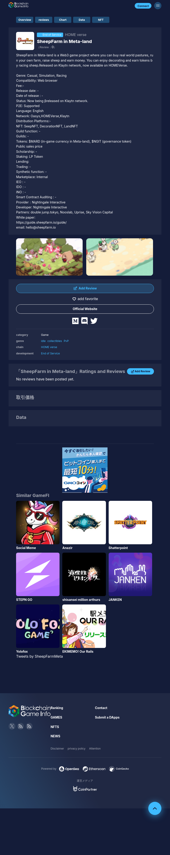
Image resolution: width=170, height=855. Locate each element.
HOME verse (49, 347)
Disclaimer (57, 748)
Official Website (85, 309)
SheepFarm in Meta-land (64, 41)
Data (82, 19)
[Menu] (157, 5)
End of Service (50, 353)
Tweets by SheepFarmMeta (39, 656)
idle (43, 341)
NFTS (54, 727)
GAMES (56, 717)
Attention (95, 748)
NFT (100, 19)
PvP (66, 341)
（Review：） (46, 47)
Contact (101, 708)
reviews (43, 19)
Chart (63, 19)
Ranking (56, 708)
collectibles (55, 341)
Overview (24, 19)
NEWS (55, 736)
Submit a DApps (107, 717)
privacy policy (77, 748)
